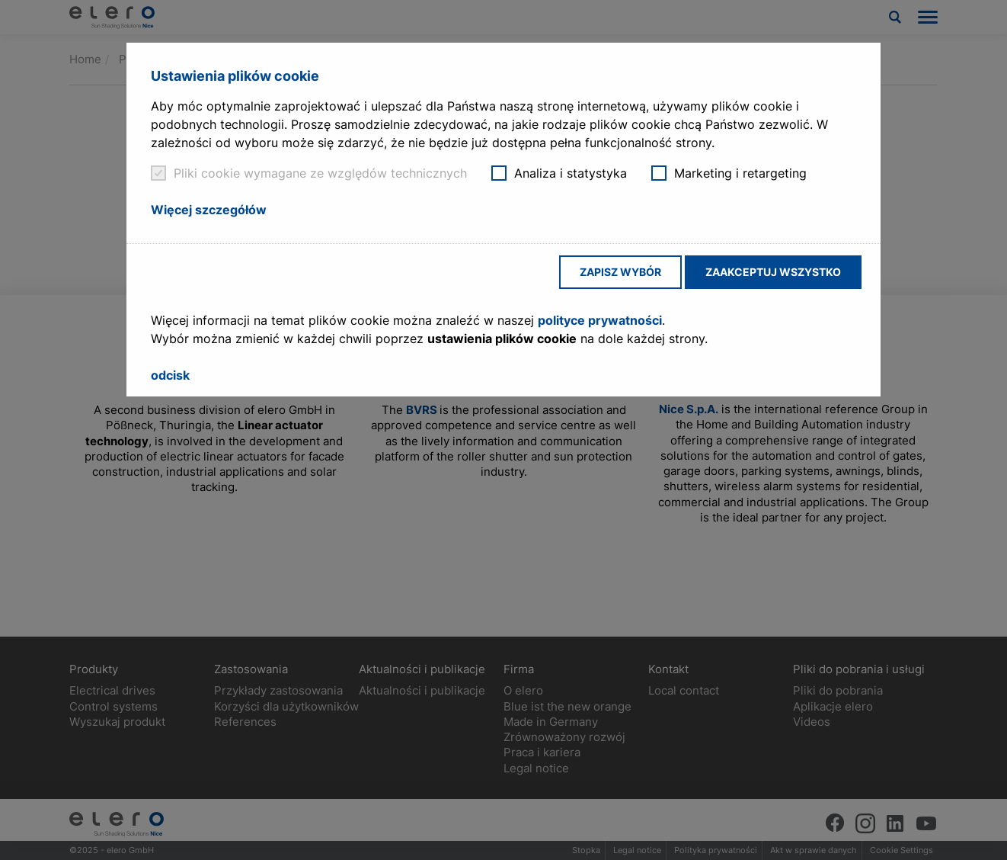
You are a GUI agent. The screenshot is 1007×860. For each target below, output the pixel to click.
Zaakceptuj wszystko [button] (773, 271)
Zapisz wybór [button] (620, 271)
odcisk (170, 375)
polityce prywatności (600, 320)
